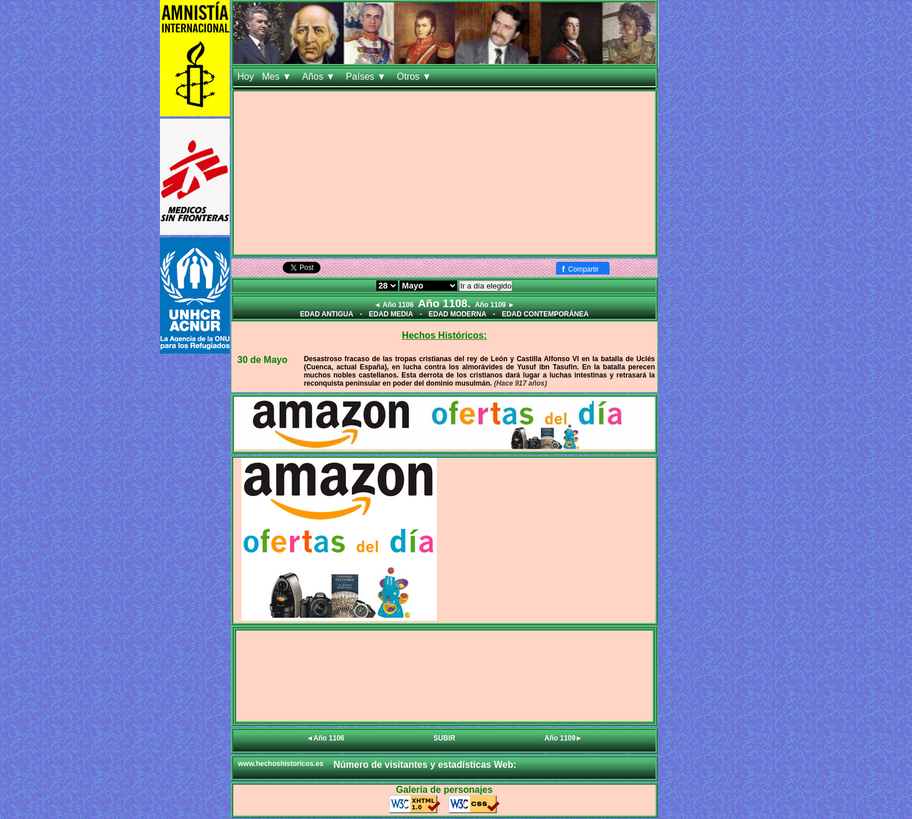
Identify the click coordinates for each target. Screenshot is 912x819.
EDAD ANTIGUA (327, 314)
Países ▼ (367, 76)
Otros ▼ (415, 76)
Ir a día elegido (485, 286)
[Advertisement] (444, 172)
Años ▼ (319, 76)
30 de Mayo (262, 360)
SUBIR (444, 738)
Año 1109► (563, 738)
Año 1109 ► (495, 305)
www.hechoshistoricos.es (280, 764)
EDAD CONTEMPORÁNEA (545, 314)
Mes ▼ (278, 76)
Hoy (245, 76)
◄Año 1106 (325, 738)
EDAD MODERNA (457, 314)
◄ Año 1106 (394, 305)
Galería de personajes (444, 790)
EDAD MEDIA (391, 314)
